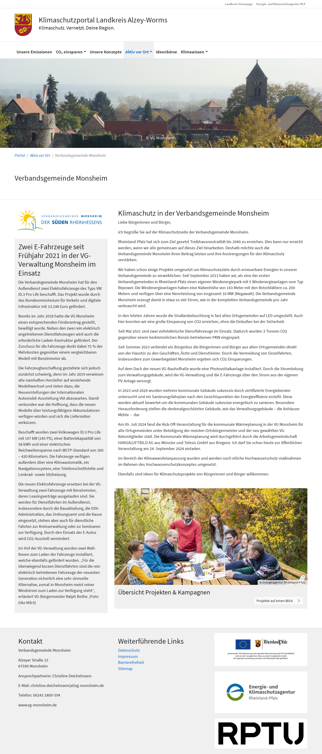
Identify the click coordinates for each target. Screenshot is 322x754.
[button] (71, 50)
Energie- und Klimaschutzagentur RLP (281, 4)
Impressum (128, 656)
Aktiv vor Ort (40, 155)
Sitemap (125, 668)
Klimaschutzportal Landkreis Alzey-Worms (103, 19)
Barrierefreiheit (131, 662)
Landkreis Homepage (239, 4)
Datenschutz (129, 650)
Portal (20, 155)
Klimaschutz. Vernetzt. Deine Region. (77, 27)
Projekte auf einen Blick (275, 600)
